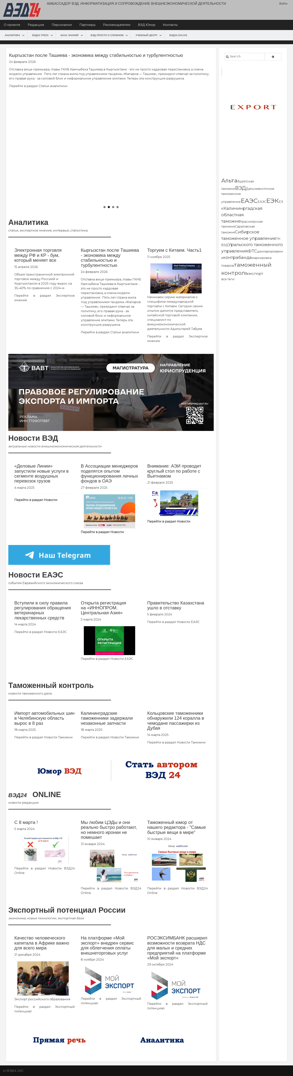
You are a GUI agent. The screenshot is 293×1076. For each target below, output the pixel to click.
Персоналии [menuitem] (62, 25)
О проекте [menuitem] (12, 25)
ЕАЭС (249, 200)
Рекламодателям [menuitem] (116, 25)
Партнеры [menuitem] (87, 25)
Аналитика (12, 35)
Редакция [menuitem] (36, 25)
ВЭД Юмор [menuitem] (146, 25)
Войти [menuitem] (283, 3)
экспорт (255, 273)
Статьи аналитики (53, 86)
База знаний (70, 35)
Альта (229, 180)
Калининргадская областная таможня (241, 215)
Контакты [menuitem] (170, 25)
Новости (50, 500)
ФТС (252, 251)
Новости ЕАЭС (55, 632)
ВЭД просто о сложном (107, 35)
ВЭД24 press (40, 35)
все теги (227, 279)
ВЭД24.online (178, 35)
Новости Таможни (58, 737)
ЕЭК (272, 200)
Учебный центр (146, 35)
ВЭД (240, 188)
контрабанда (237, 257)
